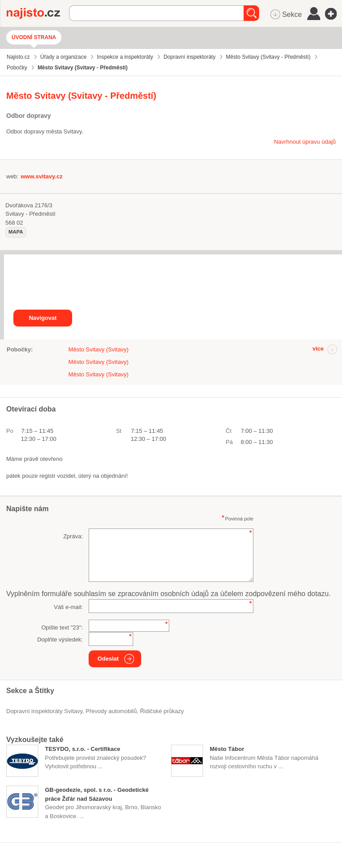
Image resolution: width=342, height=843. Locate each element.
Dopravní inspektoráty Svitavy (44, 711)
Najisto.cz (38, 13)
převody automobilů (111, 711)
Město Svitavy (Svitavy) (99, 349)
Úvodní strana (34, 37)
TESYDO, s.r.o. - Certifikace (82, 749)
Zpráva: (73, 536)
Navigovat (43, 318)
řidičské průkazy (161, 711)
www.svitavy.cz (41, 176)
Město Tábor (227, 749)
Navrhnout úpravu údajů (305, 141)
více (318, 348)
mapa (15, 231)
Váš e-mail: (68, 607)
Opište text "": (62, 627)
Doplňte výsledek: (60, 639)
